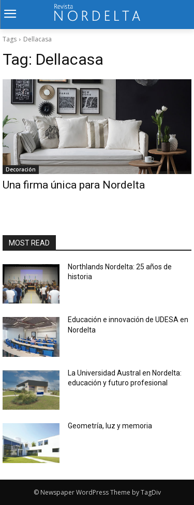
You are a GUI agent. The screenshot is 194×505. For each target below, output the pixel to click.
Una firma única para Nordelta (74, 185)
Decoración (21, 169)
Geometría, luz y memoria (110, 426)
